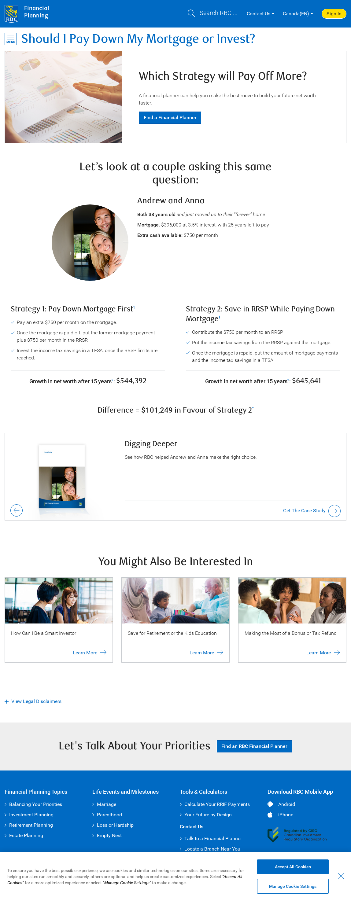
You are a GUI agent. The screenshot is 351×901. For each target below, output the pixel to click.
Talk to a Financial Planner (213, 838)
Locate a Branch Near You (212, 849)
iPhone (285, 815)
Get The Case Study (304, 510)
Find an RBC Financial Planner (254, 746)
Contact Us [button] (258, 14)
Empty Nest (109, 835)
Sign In (334, 14)
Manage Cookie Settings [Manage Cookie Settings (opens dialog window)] (292, 886)
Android (286, 804)
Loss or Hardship (115, 825)
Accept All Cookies (293, 866)
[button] (213, 14)
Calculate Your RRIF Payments (217, 804)
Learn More (85, 653)
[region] (175, 876)
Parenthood (109, 815)
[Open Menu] (11, 39)
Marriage (106, 804)
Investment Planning (31, 815)
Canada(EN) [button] (296, 14)
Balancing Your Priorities (35, 804)
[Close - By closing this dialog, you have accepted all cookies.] (341, 876)
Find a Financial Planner (170, 117)
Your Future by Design (208, 815)
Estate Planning (26, 835)
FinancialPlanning (36, 12)
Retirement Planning (31, 825)
